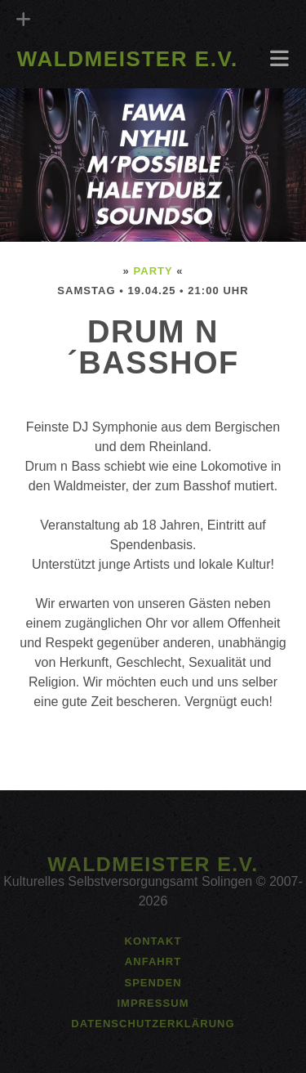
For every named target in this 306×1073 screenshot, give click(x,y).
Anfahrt (153, 961)
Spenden (152, 983)
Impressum (152, 1003)
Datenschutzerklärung (152, 1023)
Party (152, 271)
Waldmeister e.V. (127, 59)
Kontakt (153, 941)
